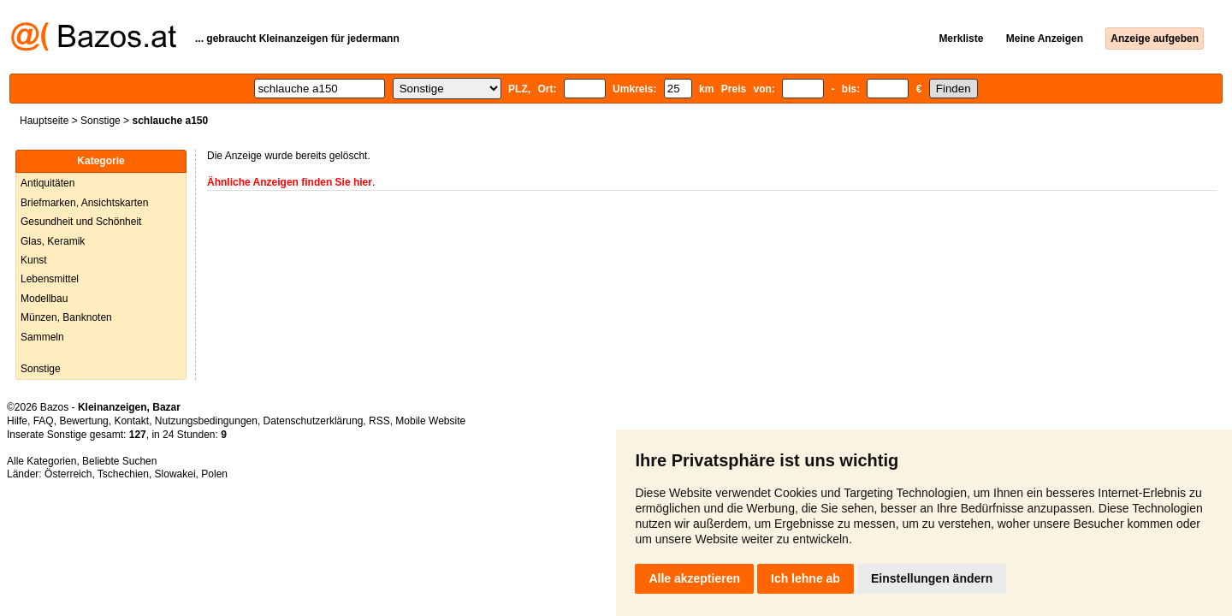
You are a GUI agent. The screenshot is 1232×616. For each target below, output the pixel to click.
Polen (214, 474)
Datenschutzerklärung (314, 421)
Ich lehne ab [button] (805, 578)
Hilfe (17, 421)
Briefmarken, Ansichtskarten (84, 203)
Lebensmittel (50, 279)
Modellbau (44, 299)
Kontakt (131, 421)
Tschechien (123, 474)
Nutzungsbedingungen (206, 421)
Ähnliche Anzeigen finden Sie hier (289, 182)
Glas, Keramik (53, 241)
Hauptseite (44, 121)
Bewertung (83, 421)
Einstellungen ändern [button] (931, 578)
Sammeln (42, 337)
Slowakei (175, 474)
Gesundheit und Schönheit (81, 222)
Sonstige (100, 121)
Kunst (34, 260)
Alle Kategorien (41, 461)
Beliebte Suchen (119, 461)
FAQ (43, 421)
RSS (379, 421)
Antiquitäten (47, 183)
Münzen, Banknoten (66, 317)
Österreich (68, 474)
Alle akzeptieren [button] (694, 578)
